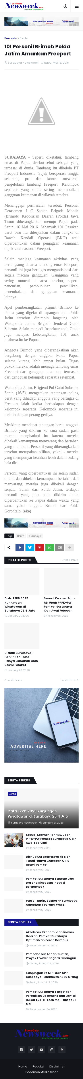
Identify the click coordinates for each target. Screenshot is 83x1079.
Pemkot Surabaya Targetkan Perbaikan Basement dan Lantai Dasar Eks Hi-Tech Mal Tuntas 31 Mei (51, 998)
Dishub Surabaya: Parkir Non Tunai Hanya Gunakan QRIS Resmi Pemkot (21, 659)
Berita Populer (19, 922)
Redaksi (38, 1066)
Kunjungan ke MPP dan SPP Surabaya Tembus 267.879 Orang (52, 975)
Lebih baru (14, 680)
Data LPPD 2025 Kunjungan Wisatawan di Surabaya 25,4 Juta (19, 604)
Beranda (10, 38)
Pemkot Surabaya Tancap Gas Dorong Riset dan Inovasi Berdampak (50, 883)
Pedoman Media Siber (41, 1072)
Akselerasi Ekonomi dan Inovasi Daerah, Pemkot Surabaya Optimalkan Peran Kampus (50, 936)
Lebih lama (68, 680)
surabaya (35, 536)
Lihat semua (70, 560)
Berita (24, 38)
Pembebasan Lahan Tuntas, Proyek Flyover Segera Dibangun (51, 956)
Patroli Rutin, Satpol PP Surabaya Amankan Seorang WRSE (51, 903)
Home (22, 1066)
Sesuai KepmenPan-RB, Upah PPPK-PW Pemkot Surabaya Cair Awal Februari (59, 604)
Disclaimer (57, 1066)
